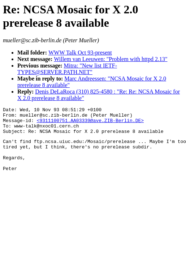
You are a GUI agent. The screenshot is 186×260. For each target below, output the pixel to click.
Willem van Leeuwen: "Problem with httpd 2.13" (110, 59)
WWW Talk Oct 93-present (80, 52)
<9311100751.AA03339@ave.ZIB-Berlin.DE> (90, 123)
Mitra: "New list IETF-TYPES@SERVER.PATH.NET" (67, 68)
